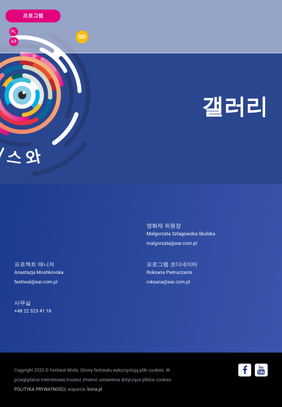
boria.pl (94, 389)
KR (14, 41)
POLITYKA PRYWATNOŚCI (40, 389)
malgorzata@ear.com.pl (172, 243)
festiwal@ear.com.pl (36, 282)
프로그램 (33, 15)
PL (13, 31)
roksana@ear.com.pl (168, 282)
